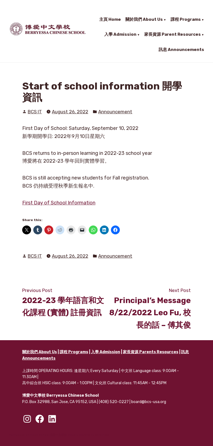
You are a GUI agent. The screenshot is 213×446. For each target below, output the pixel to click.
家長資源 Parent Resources (172, 34)
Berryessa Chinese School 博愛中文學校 (38, 435)
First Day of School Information (58, 203)
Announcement (115, 111)
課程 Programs (186, 19)
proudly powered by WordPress (88, 435)
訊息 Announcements (181, 49)
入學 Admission (120, 34)
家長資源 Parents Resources (150, 352)
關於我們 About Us (144, 19)
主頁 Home (110, 19)
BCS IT (35, 111)
